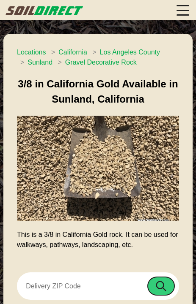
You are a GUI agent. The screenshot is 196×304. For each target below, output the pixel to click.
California (72, 52)
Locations (31, 52)
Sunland (40, 62)
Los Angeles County (130, 52)
